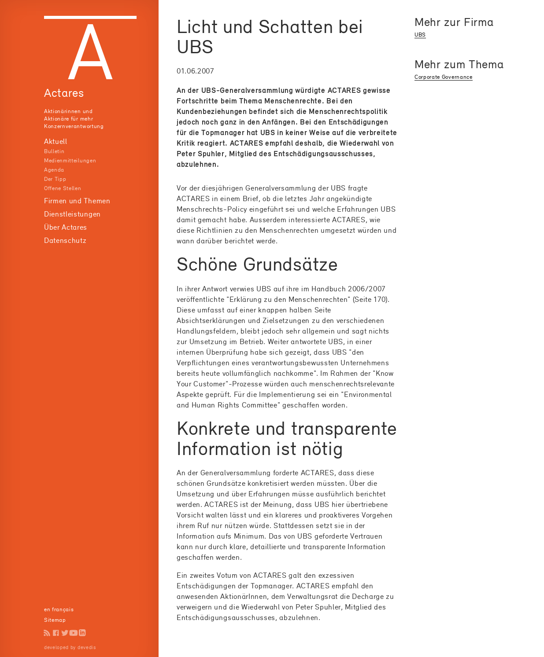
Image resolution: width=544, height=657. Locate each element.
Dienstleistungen (72, 213)
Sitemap (55, 620)
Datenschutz (65, 240)
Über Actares (65, 227)
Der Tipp (55, 179)
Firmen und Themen (77, 200)
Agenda (54, 169)
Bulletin (54, 151)
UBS (420, 34)
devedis (87, 647)
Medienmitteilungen (70, 160)
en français (59, 609)
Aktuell (55, 141)
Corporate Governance (443, 76)
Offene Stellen (62, 188)
